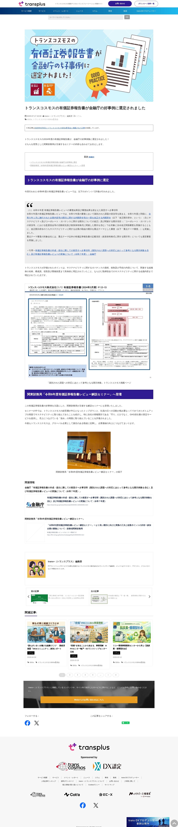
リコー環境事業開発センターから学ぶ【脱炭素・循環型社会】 (131, 647)
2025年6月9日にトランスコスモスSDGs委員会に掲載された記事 (60, 128)
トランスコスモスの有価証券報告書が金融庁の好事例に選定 (53, 162)
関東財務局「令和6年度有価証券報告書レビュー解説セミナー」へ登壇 (57, 165)
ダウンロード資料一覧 (146, 4)
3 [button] (77, 675)
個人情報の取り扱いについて (72, 785)
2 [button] (69, 675)
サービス (42, 11)
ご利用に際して (129, 781)
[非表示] (91, 157)
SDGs (29, 119)
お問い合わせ (118, 3)
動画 (125, 11)
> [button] (108, 675)
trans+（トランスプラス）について (91, 781)
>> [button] (116, 675)
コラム (94, 11)
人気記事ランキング (48, 781)
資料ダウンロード (67, 781)
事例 (110, 11)
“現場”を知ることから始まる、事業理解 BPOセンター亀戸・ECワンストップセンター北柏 (88, 649)
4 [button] (85, 675)
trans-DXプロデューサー (146, 11)
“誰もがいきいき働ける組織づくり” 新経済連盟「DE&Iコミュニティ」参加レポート (46, 647)
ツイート (102, 722)
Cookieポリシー (94, 785)
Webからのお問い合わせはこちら (89, 700)
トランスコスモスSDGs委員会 (45, 119)
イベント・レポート (61, 11)
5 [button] (92, 675)
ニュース (79, 11)
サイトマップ (109, 785)
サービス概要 (26, 11)
